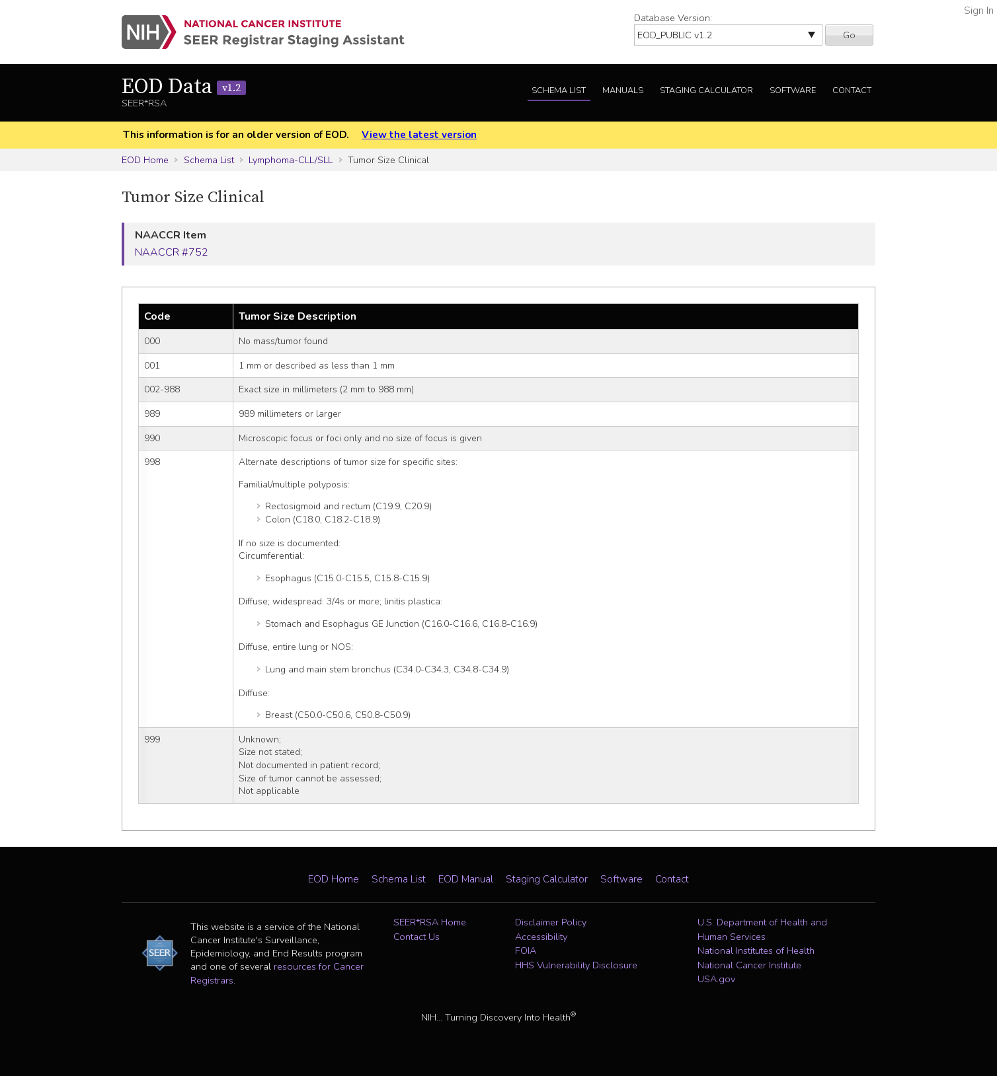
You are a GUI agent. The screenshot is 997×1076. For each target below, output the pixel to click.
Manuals (622, 90)
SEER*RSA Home (429, 922)
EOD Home (145, 159)
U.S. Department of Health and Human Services (762, 929)
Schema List (559, 90)
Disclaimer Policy (550, 922)
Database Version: (673, 17)
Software (793, 90)
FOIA (525, 950)
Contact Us (416, 936)
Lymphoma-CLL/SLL (291, 159)
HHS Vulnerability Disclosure (576, 965)
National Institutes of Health (756, 950)
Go (849, 35)
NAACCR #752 (171, 252)
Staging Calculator (706, 90)
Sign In (979, 10)
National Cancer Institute (749, 965)
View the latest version (419, 134)
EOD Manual (465, 879)
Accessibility (541, 936)
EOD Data (184, 87)
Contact (851, 90)
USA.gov (716, 979)
